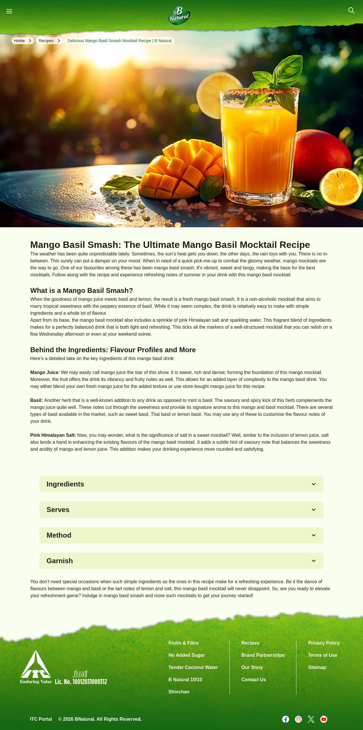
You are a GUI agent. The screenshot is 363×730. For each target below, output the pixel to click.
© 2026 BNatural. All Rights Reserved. (100, 719)
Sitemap (317, 667)
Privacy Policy (324, 642)
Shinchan (178, 691)
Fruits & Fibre (183, 642)
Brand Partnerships (262, 655)
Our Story (252, 667)
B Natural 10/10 (185, 679)
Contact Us (253, 679)
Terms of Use (322, 655)
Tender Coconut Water (193, 667)
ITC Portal (41, 719)
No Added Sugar (186, 655)
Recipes (250, 642)
